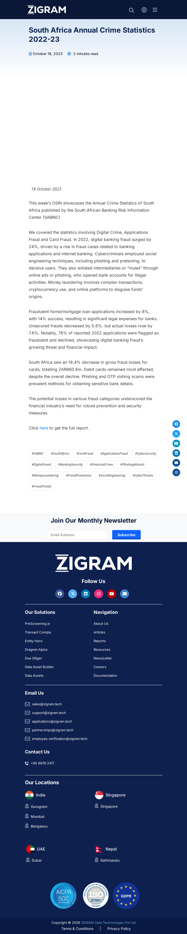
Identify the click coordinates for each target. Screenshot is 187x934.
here (44, 427)
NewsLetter (103, 658)
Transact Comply (38, 632)
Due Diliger (33, 658)
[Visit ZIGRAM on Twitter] (73, 593)
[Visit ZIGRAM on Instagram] (99, 593)
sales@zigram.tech (47, 704)
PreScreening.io (37, 623)
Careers (100, 667)
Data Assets (34, 675)
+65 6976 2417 (42, 763)
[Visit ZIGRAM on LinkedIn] (86, 593)
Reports (100, 641)
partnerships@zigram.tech (53, 730)
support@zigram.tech (49, 713)
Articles (99, 632)
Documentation (105, 675)
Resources (102, 649)
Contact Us (37, 751)
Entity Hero (33, 641)
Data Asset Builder (39, 667)
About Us (101, 623)
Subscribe (126, 535)
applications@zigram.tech (52, 721)
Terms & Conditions (77, 928)
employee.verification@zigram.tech (60, 739)
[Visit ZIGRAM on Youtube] (112, 593)
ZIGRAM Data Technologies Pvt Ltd (108, 923)
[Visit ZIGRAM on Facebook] (60, 593)
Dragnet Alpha (36, 649)
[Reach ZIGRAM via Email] (124, 593)
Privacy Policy (119, 928)
